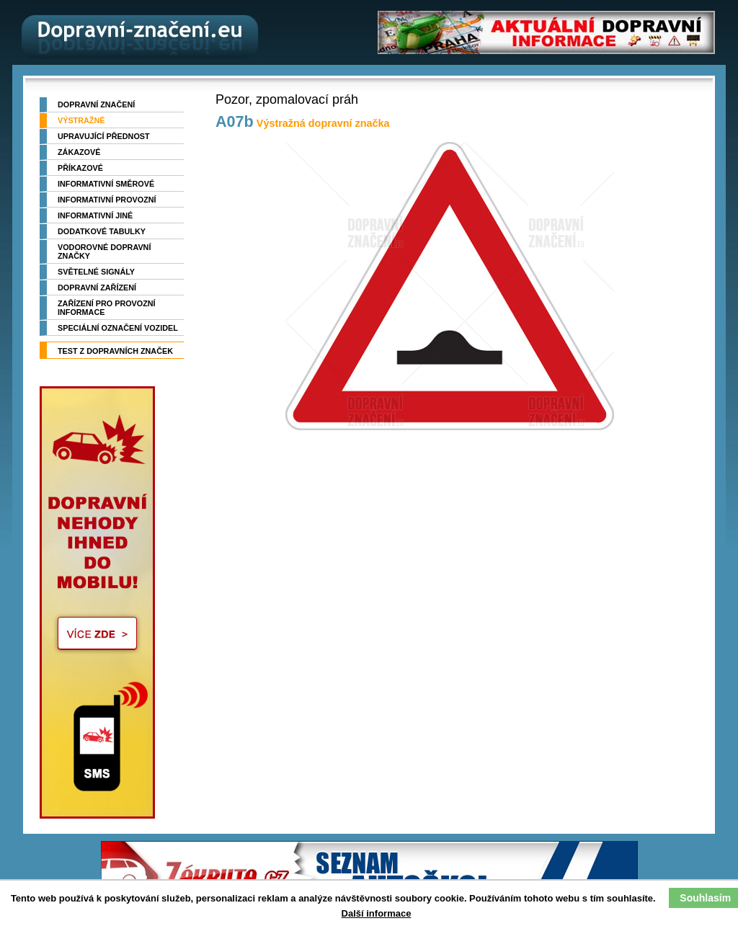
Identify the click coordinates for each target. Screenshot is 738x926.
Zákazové (79, 152)
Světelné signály (96, 271)
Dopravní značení (96, 104)
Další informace (377, 913)
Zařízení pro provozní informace (107, 307)
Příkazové (80, 168)
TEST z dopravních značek (115, 351)
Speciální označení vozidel (118, 328)
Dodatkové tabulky (102, 231)
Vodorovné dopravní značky (104, 251)
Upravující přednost (104, 136)
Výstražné (81, 120)
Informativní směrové (106, 183)
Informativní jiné (95, 215)
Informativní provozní (107, 199)
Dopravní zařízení (97, 287)
